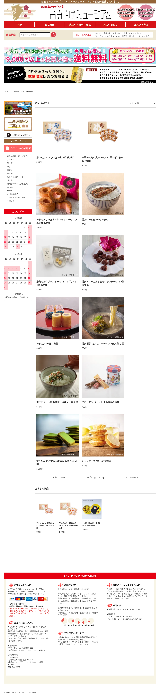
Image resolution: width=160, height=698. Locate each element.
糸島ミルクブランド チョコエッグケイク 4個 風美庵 (56, 283)
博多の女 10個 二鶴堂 (47, 343)
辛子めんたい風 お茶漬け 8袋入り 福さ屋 (57, 402)
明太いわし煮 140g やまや (95, 219)
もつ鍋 (10, 187)
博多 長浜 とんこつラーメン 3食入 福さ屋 (103, 343)
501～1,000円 (27, 91)
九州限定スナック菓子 (16, 197)
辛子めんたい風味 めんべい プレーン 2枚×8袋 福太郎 (46, 525)
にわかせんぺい (135, 33)
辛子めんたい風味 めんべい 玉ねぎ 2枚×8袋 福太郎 (102, 159)
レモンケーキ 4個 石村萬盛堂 (96, 461)
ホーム (7, 91)
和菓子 (10, 170)
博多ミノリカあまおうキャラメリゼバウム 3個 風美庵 (56, 221)
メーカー (10, 160)
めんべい (97, 33)
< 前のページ (59, 477)
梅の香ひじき (134, 36)
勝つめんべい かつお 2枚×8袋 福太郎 (55, 157)
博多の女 (107, 33)
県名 (9, 167)
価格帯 (16, 91)
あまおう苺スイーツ (15, 177)
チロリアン (98, 36)
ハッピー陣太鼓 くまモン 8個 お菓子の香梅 (91, 524)
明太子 (10, 180)
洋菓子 (10, 173)
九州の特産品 (12, 194)
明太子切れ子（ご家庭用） (18, 184)
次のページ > (132, 477)
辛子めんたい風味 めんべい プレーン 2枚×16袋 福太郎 (68, 525)
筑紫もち (116, 33)
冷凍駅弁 (10, 201)
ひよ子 (124, 33)
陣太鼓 (124, 36)
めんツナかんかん (112, 36)
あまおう (145, 36)
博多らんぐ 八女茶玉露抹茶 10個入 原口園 (56, 462)
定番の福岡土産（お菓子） (18, 156)
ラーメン (10, 191)
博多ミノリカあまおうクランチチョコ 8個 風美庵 (103, 283)
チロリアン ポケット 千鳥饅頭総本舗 (100, 402)
